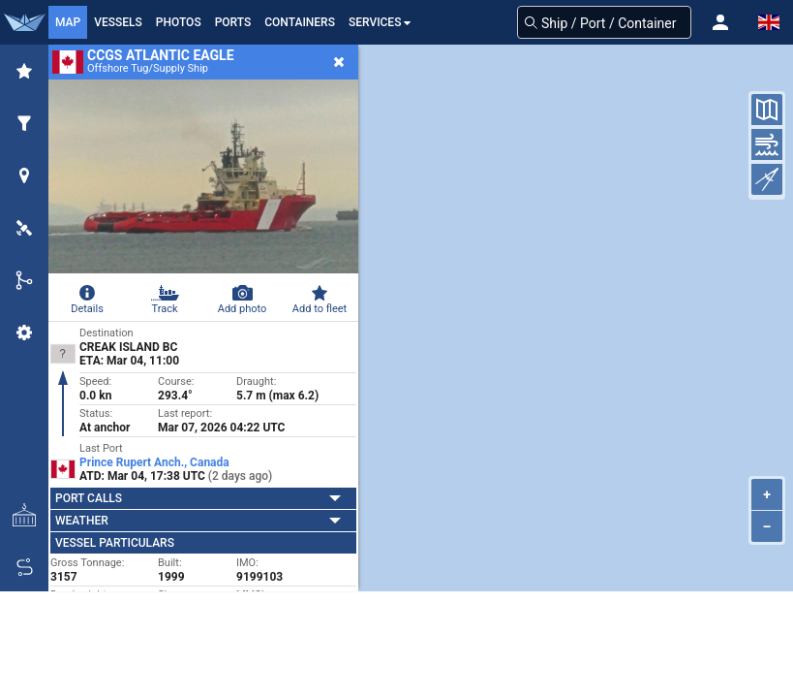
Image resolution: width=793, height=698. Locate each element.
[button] (720, 22)
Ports (233, 22)
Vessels (118, 22)
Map (67, 22)
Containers (299, 22)
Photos (178, 22)
